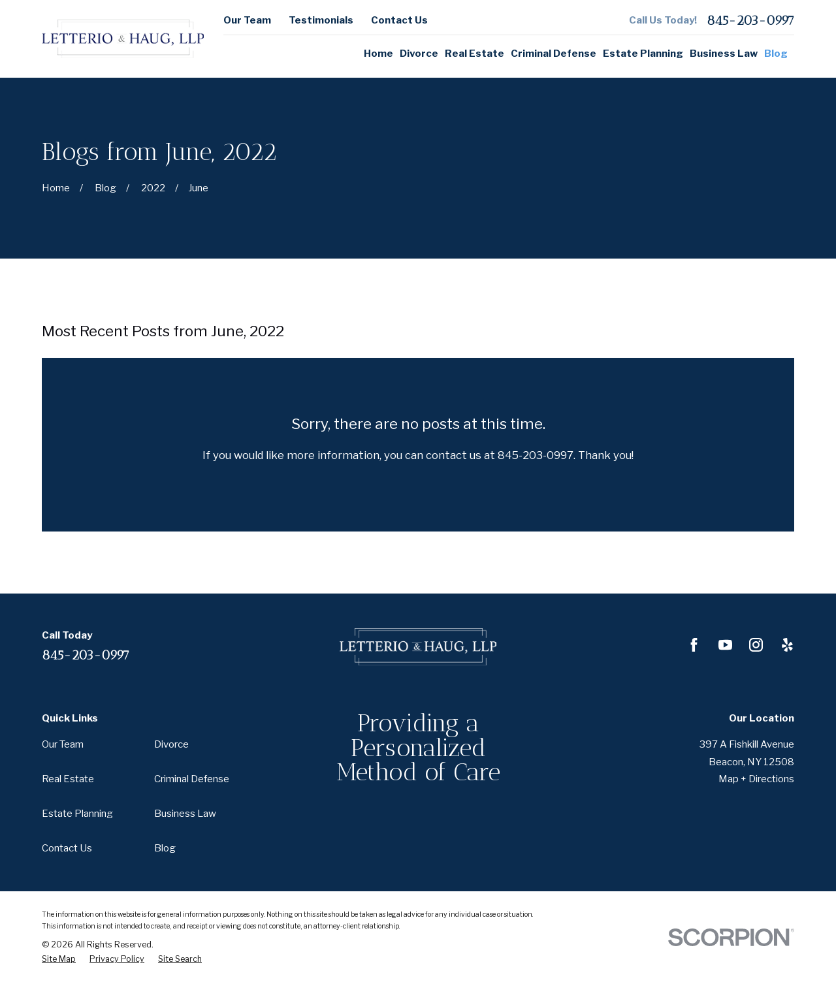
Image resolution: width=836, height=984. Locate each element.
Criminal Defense (191, 779)
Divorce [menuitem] (419, 53)
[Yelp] (787, 645)
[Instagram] (756, 645)
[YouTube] (725, 645)
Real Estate (68, 779)
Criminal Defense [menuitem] (553, 53)
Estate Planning (77, 813)
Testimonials (321, 20)
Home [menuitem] (378, 53)
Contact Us (399, 20)
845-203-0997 (750, 20)
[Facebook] (694, 645)
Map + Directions (756, 779)
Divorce (171, 744)
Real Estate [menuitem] (474, 53)
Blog (165, 848)
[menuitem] (59, 959)
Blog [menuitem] (776, 53)
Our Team (247, 20)
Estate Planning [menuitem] (643, 53)
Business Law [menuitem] (724, 53)
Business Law (185, 813)
